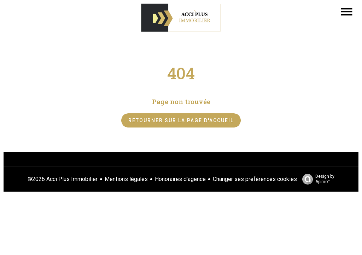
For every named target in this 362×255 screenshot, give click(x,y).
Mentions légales (126, 179)
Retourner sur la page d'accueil (181, 120)
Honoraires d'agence (180, 179)
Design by (316, 179)
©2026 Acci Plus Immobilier (63, 179)
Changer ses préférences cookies (255, 179)
